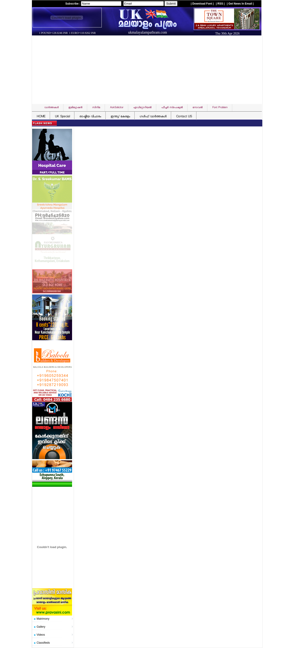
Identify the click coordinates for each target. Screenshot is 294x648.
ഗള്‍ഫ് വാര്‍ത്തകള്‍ (153, 116)
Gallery (41, 626)
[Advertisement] (148, 70)
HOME (41, 116)
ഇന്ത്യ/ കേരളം (120, 116)
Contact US (184, 116)
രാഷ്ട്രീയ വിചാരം (90, 116)
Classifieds (43, 642)
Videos (41, 634)
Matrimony (43, 618)
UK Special (62, 116)
